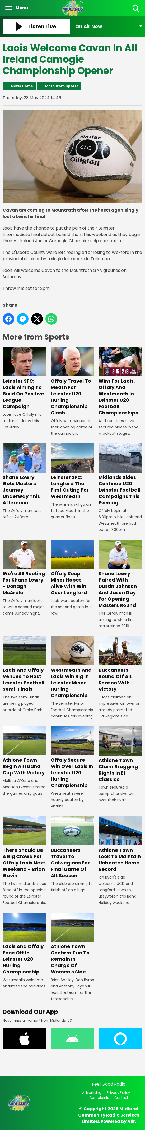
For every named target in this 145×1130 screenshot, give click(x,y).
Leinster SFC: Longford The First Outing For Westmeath (73, 471)
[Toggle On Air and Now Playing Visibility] (109, 26)
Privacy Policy (118, 1092)
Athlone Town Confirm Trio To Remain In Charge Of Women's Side (73, 943)
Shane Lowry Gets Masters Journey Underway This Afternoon (24, 474)
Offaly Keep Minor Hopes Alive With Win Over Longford (73, 567)
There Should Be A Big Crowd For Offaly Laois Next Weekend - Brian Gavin (24, 847)
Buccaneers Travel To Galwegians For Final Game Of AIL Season (73, 847)
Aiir (131, 1121)
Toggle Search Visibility (136, 8)
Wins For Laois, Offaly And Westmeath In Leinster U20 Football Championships (120, 381)
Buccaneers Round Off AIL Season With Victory (120, 664)
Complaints (99, 1097)
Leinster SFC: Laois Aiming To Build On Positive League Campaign (24, 378)
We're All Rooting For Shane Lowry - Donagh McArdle (24, 567)
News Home (22, 86)
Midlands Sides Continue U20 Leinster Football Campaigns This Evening (120, 474)
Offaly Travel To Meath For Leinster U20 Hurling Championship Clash (73, 381)
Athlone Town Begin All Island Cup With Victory (24, 751)
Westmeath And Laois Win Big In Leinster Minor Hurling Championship (73, 667)
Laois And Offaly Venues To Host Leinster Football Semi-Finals (24, 664)
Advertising (91, 1092)
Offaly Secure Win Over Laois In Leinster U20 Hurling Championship (73, 757)
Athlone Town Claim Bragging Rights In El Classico (120, 754)
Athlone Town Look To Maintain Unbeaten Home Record (120, 844)
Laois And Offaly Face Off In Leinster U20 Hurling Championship (24, 943)
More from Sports (61, 86)
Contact (121, 1097)
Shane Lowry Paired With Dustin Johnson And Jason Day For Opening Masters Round (120, 574)
